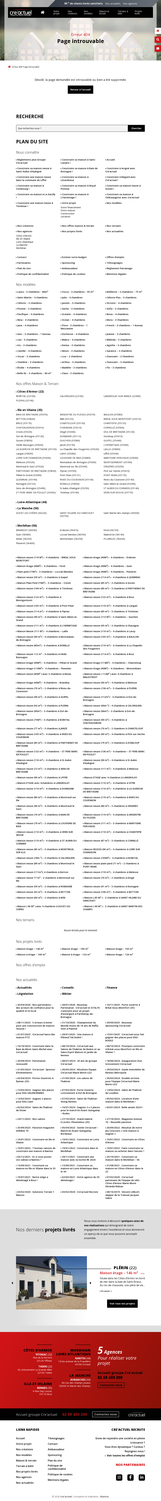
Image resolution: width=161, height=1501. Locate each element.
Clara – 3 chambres (73, 373)
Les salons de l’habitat (77, 1080)
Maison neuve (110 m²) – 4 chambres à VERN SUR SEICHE (44, 833)
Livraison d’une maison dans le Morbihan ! (122, 1100)
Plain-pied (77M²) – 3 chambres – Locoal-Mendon (45, 571)
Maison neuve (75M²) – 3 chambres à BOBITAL (43, 719)
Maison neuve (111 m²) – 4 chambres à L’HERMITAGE (47, 625)
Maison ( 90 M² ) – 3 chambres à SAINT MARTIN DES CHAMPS (112, 908)
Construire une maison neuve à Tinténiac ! (34, 204)
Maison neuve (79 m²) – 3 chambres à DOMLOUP (111, 742)
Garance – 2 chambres (119, 350)
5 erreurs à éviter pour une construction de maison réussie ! (35, 1025)
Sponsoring (68, 262)
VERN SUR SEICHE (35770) (118, 492)
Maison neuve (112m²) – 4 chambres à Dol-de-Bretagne (110, 698)
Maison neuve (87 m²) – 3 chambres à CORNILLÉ (111, 840)
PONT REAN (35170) (115, 475)
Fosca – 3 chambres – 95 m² (78, 291)
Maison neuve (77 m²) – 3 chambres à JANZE (42, 728)
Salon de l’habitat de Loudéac (123, 1091)
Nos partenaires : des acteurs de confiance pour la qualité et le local (35, 1007)
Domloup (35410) (113, 436)
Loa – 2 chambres (72, 356)
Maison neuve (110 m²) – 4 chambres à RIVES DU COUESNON (111, 799)
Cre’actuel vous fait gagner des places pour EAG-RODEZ (124, 1037)
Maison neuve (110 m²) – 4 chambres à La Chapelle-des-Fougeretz (113, 647)
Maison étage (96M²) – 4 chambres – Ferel (41, 566)
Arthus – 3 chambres (74, 362)
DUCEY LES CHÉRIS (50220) (31, 512)
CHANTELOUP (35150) (72, 423)
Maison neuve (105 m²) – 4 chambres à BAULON (111, 636)
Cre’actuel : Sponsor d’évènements (35, 1071)
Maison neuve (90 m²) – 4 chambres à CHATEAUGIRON (105, 721)
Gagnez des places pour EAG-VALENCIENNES (35, 1091)
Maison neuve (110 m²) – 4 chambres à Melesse (111, 872)
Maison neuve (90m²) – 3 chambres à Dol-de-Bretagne (42, 713)
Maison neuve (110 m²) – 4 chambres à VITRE (109, 782)
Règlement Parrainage (119, 268)
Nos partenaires (130, 1465)
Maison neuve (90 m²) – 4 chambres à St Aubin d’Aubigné (110, 762)
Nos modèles (88, 12)
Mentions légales (116, 274)
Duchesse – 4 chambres (75, 334)
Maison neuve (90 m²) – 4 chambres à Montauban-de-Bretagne (45, 638)
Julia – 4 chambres (72, 297)
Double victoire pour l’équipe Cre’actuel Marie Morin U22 (122, 1081)
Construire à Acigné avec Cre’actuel (120, 170)
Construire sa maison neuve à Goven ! (123, 187)
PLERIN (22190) (25, 400)
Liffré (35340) (111, 453)
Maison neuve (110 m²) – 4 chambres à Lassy (109, 631)
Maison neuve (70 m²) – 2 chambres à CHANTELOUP (113, 728)
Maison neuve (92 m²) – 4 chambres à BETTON (43, 891)
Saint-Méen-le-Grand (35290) (120, 483)
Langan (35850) (24, 453)
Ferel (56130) (111, 530)
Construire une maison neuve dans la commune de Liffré (33, 178)
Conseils (68, 987)
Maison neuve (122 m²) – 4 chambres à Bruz (109, 597)
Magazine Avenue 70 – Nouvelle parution (123, 1120)
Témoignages (115, 262)
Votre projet (56, 12)
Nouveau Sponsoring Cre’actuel (118, 1024)
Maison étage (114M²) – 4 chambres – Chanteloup (112, 662)
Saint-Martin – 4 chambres (32, 297)
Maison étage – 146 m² (30, 948)
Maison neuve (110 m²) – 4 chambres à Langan (110, 605)
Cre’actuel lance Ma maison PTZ (35, 1036)
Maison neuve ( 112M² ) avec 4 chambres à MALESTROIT (108, 675)
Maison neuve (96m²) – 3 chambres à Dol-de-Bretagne (109, 713)
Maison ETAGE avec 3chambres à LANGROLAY (43, 782)
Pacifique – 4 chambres (30, 314)
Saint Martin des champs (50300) (121, 512)
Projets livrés (138, 12)
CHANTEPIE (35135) (115, 423)
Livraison (65, 216)
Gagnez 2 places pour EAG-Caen (33, 1100)
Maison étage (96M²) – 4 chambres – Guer (108, 566)
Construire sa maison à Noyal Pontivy (78, 187)
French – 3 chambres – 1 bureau (125, 325)
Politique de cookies (73, 274)
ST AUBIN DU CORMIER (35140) (121, 488)
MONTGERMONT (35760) (118, 462)
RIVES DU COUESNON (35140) (76, 479)
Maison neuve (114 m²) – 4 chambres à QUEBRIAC (112, 577)
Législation (25, 994)
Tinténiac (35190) (69, 492)
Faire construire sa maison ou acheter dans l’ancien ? (124, 1150)
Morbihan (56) (27, 525)
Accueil (9, 67)
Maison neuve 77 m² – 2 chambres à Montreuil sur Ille (45, 879)
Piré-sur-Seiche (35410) (117, 470)
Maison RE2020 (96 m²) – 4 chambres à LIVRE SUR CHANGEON (111, 851)
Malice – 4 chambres (73, 339)
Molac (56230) (24, 538)
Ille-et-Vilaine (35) (29, 410)
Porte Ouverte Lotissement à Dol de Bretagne (79, 1091)
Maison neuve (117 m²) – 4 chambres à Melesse (111, 768)
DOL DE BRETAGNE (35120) (119, 431)
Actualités (24, 987)
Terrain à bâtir (25, 1466)
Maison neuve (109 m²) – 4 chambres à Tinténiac (45, 588)
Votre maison (68, 210)
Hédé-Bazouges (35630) (29, 444)
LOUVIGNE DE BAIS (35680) (75, 457)
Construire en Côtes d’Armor (125, 1141)
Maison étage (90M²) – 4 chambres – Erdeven (110, 557)
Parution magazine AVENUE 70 (35, 1129)
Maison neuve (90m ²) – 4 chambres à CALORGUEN (113, 705)
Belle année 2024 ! (125, 1107)
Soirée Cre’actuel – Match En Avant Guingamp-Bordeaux (79, 1130)
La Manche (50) (28, 508)
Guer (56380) (23, 534)
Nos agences (130, 3)
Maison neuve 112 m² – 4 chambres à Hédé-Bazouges (41, 656)
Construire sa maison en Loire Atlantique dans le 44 (79, 1168)
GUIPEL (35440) (112, 440)
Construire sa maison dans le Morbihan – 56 (122, 1158)
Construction (67, 213)
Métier (67, 994)
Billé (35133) (67, 418)
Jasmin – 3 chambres (73, 302)
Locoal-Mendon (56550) (73, 534)
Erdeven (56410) (69, 530)
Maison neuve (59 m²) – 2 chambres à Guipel (42, 577)
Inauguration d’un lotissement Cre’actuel (123, 1062)
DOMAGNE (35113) (70, 436)
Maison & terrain (104, 12)
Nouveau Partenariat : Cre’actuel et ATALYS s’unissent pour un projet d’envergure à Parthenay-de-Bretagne (80, 1011)
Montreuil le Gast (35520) (30, 466)
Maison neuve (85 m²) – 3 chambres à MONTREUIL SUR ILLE (45, 851)
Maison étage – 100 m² (75, 948)
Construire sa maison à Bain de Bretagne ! (79, 170)
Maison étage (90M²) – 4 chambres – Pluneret (110, 571)
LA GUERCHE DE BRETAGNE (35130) (36, 449)
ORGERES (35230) (114, 466)
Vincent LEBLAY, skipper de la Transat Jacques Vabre (122, 1195)
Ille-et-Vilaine (23, 238)
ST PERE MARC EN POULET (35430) (36, 492)
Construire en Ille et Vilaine (35, 1141)
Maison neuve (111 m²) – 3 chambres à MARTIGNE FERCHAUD (112, 825)
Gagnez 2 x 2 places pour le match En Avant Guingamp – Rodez (80, 1110)
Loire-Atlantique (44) (32, 502)
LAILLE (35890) (112, 449)
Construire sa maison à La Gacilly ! (35, 196)
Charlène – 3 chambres (30, 362)
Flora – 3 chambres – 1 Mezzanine (74, 327)
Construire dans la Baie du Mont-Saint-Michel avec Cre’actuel (34, 1049)
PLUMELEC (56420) (114, 538)
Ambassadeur (70, 268)
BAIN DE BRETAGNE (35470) (32, 414)
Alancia (104, 1496)
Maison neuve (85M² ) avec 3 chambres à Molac (44, 673)
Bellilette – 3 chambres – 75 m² (124, 291)
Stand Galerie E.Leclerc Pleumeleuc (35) (76, 1120)
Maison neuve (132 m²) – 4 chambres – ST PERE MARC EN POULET (47, 753)
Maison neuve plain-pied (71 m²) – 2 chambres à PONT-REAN (111, 865)
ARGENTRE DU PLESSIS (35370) (77, 414)
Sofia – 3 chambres (117, 308)
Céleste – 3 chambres (29, 302)
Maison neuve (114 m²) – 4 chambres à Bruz (109, 654)
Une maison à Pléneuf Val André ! (77, 1036)
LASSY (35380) (68, 453)
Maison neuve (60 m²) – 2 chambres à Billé (41, 897)
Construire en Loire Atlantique (80, 1141)
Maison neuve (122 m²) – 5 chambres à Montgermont (38, 599)
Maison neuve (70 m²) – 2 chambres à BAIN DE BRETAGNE (43, 816)
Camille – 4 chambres (29, 350)
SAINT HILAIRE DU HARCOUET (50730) (77, 514)
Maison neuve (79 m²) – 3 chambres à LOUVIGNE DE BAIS (46, 825)
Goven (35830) (24, 440)
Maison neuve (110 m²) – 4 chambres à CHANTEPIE (113, 831)
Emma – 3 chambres (73, 345)
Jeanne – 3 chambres (118, 334)
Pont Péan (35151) (70, 475)
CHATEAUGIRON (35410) (30, 427)
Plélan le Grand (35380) (29, 475)
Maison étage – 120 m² (120, 954)
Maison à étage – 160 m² (31, 954)
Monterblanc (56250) (71, 538)
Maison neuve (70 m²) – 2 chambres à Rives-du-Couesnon (43, 690)
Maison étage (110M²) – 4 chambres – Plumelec (44, 668)
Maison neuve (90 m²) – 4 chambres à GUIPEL (43, 696)
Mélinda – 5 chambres (119, 339)
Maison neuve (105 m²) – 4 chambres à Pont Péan (45, 605)
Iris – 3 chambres (27, 345)
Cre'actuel (66, 1496)
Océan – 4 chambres (73, 319)
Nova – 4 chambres (117, 314)
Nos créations (72, 12)
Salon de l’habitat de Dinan (34, 1109)
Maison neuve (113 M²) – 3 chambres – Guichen (111, 616)
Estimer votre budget (74, 257)
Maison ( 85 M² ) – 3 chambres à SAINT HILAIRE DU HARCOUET (112, 899)
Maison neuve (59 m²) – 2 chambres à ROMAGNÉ (44, 886)
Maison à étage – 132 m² (76, 954)
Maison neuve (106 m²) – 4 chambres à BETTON (111, 891)
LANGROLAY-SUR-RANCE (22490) (122, 396)
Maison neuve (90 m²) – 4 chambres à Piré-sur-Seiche (114, 734)
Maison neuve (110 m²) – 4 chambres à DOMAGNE (45, 788)
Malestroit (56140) (114, 534)
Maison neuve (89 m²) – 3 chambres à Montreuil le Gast (45, 865)
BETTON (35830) (25, 418)
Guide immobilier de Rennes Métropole (125, 1071)
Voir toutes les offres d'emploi (126, 1455)
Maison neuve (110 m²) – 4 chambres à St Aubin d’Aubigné (43, 762)
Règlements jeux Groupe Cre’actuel (31, 161)
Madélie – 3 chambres (74, 367)
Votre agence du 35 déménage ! (80, 1179)
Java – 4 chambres (27, 325)
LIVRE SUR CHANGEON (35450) (33, 457)
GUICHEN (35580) (70, 440)
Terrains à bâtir (123, 12)
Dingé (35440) (67, 431)
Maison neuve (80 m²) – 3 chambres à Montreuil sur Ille (46, 799)
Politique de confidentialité (33, 274)
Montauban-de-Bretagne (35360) (78, 462)
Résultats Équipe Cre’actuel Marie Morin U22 (78, 1071)
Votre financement (71, 207)
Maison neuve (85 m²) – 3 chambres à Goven (109, 582)
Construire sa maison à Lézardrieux (75, 178)
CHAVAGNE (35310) (71, 427)
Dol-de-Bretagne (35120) (30, 436)
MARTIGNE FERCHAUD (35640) (121, 457)
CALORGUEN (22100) (71, 396)
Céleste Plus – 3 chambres (121, 297)
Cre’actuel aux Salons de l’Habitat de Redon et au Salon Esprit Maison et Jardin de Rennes (80, 1051)
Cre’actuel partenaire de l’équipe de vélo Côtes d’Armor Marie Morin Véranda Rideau (122, 1182)
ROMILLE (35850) (69, 483)
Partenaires (24, 262)
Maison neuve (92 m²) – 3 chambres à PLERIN (42, 705)
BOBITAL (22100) (25, 396)
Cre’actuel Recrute (80, 1191)
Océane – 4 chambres (74, 314)
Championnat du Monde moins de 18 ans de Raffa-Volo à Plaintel (80, 1025)
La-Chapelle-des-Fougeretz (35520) (79, 449)
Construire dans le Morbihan (79, 1150)
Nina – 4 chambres (27, 319)
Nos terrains (114, 225)
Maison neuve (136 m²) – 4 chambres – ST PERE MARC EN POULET (114, 753)
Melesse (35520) (25, 462)
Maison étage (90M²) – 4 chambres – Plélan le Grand (47, 662)
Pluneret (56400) (25, 543)
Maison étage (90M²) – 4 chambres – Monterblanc (112, 668)
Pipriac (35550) (68, 470)
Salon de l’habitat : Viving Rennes (79, 1100)
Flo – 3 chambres (116, 367)
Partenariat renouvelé (31, 1062)
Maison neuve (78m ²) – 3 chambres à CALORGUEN (46, 857)
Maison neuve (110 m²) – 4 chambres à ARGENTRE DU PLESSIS (112, 816)
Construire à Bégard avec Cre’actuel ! (120, 178)
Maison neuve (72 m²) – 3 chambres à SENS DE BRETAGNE (43, 770)
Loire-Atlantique (24, 241)
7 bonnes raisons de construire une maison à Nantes (36, 1150)
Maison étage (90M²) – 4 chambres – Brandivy (43, 682)
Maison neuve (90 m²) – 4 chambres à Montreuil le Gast (45, 807)
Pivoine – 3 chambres (29, 308)
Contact (22, 257)
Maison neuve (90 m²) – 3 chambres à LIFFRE (42, 777)
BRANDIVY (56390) (26, 530)
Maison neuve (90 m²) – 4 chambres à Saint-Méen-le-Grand (47, 618)
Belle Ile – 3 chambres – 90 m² (34, 373)
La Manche (22, 244)
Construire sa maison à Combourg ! (30, 187)
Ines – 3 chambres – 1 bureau (33, 334)
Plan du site (24, 268)
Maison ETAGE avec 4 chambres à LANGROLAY (110, 777)
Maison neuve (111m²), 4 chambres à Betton (42, 872)
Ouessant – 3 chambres (120, 362)
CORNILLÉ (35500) (114, 427)
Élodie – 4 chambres (28, 367)
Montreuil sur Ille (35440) (73, 466)
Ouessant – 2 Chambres (120, 356)
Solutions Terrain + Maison (35, 1193)
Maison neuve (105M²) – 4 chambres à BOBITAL (111, 857)
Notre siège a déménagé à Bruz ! (32, 1179)
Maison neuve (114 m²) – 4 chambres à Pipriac (43, 611)
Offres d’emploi (115, 257)
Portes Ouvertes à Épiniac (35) (34, 1080)
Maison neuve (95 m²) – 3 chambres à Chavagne (111, 625)
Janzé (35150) (67, 444)
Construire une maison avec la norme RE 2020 (78, 1158)
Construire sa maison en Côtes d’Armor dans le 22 (124, 1168)
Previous (124, 1283)
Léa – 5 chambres (27, 339)
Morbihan (21, 248)
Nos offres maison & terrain (78, 225)
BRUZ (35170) (24, 423)
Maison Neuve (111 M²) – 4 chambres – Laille (42, 631)
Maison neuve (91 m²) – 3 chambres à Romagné (111, 886)
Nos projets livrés (72, 231)
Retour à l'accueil (80, 89)
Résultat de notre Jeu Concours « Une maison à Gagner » (123, 1130)
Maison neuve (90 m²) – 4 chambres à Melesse (110, 682)
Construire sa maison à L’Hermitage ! (75, 196)
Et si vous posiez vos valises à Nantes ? (34, 1158)
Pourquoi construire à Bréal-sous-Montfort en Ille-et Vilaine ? (125, 1049)
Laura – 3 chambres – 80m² (32, 291)
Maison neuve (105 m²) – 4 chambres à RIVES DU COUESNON (44, 736)
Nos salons (31, 1118)
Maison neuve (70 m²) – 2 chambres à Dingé (109, 877)
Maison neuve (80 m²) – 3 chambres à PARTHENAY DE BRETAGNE (114, 590)
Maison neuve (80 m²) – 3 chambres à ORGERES (111, 805)
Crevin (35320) (24, 431)
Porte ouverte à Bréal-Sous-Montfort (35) (122, 1006)
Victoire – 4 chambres (119, 302)
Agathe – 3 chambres (119, 345)
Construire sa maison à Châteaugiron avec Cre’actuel (122, 196)
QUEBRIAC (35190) (26, 479)
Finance (112, 987)
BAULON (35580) (113, 414)
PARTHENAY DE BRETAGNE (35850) (36, 470)
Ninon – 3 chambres (73, 350)
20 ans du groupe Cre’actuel (79, 1062)
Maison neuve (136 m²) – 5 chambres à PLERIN (110, 688)
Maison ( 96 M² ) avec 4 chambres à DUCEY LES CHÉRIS (43, 908)
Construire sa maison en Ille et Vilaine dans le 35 (36, 1167)
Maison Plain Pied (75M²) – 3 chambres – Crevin (44, 582)
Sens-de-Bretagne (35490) (30, 488)
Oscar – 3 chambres (28, 356)
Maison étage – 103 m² (120, 948)
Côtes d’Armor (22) (30, 391)
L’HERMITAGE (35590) (116, 444)
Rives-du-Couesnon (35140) (119, 479)
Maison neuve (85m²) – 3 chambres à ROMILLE (43, 645)
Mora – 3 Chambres (118, 319)
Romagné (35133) (26, 483)
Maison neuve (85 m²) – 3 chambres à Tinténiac (111, 611)
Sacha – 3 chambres (73, 308)
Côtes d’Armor (24, 235)
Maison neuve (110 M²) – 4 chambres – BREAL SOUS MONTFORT (45, 559)
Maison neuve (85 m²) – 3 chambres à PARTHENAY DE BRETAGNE (47, 744)
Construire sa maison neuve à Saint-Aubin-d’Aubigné (33, 170)
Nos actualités (113, 3)
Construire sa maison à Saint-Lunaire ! (78, 161)
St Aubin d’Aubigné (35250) (74, 488)
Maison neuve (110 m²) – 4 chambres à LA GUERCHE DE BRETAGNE (113, 790)
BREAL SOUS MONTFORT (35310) (122, 418)
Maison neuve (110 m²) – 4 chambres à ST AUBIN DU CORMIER (46, 842)
